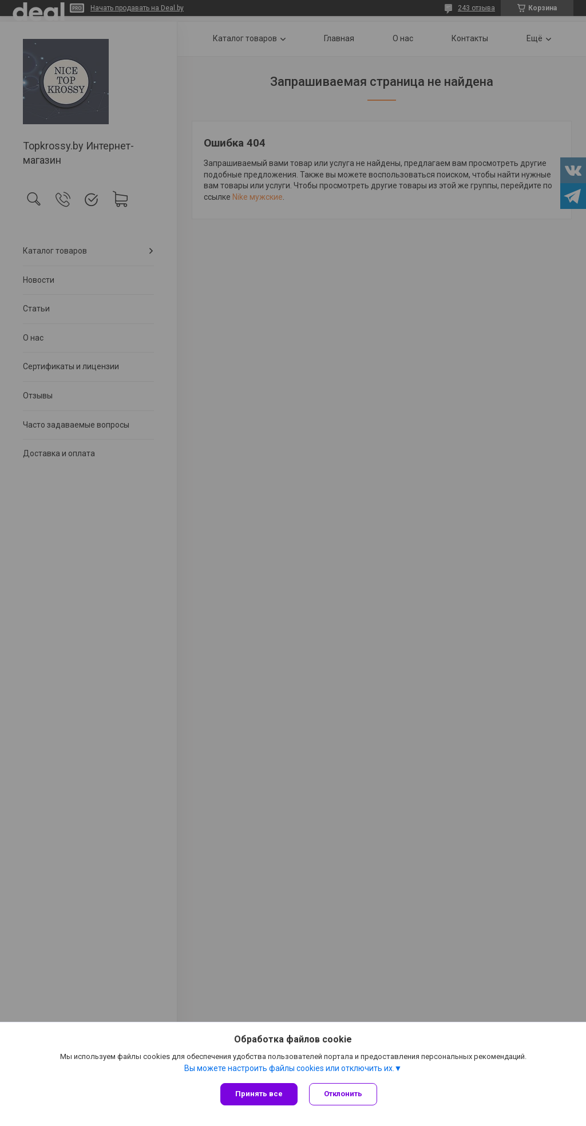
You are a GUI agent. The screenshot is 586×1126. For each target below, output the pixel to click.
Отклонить (343, 1093)
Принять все (259, 1093)
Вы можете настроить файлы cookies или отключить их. (289, 1068)
